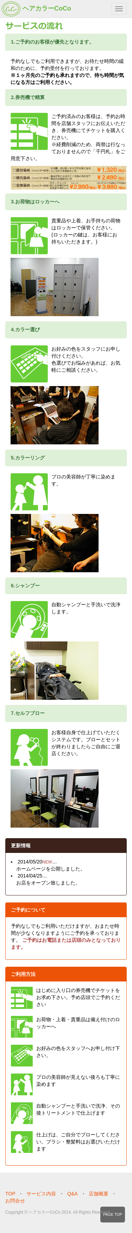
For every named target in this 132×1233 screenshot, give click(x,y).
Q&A (72, 1193)
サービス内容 (41, 1193)
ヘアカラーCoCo (36, 9)
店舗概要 (98, 1193)
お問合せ (15, 1200)
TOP (10, 1193)
